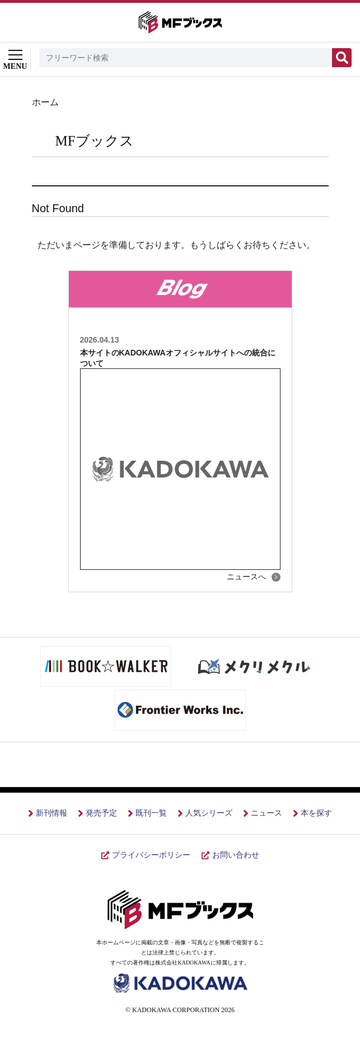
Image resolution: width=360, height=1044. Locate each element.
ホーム (45, 102)
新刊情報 (51, 813)
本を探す (316, 813)
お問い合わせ (235, 855)
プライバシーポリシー (151, 855)
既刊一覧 (151, 813)
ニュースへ (246, 576)
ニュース (266, 813)
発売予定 (101, 813)
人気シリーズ (208, 813)
